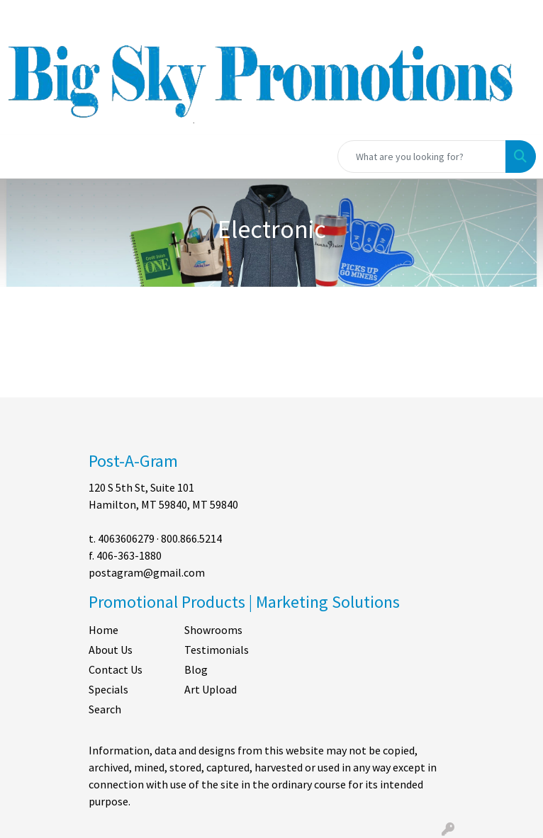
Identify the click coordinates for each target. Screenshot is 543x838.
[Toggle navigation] (22, 156)
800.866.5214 (191, 538)
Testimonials (216, 649)
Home (103, 630)
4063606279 (126, 538)
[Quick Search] (421, 156)
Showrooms (213, 630)
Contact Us (115, 669)
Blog (196, 669)
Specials (108, 689)
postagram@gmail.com (147, 572)
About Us (111, 649)
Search (105, 709)
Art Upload (210, 689)
